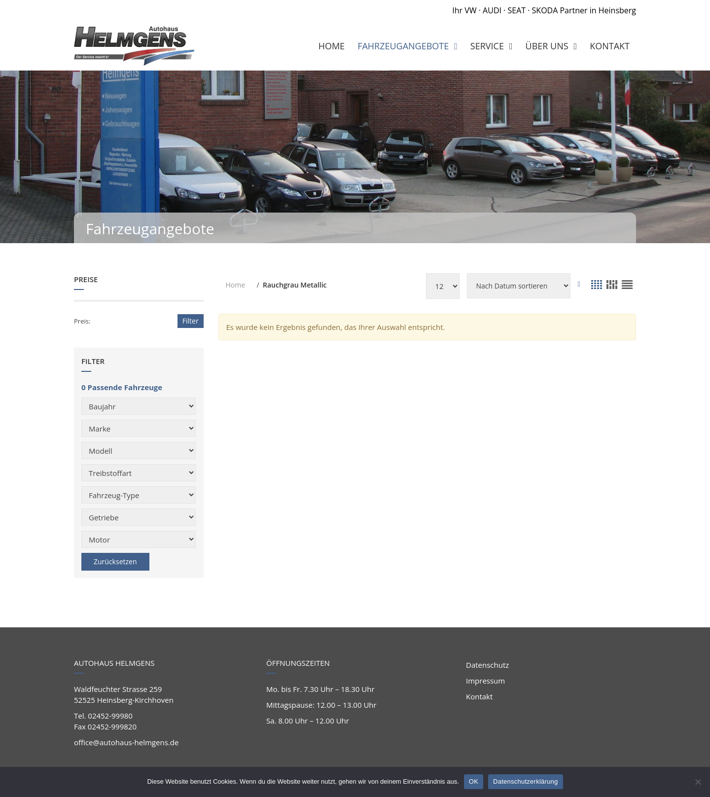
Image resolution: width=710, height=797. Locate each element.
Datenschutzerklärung (525, 781)
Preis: (82, 321)
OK (473, 781)
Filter (190, 321)
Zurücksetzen (115, 561)
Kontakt (479, 696)
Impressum (485, 681)
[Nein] (698, 782)
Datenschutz (487, 665)
